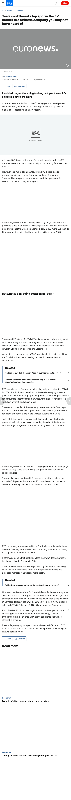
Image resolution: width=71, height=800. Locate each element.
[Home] (3, 10)
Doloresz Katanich (11, 76)
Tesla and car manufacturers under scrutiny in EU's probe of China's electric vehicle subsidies (31, 380)
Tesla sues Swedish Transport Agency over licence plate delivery (33, 373)
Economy (6, 698)
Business (10, 10)
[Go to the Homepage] (9, 3)
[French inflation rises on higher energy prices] (35, 701)
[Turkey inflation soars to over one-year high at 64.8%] (35, 755)
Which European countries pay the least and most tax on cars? (32, 585)
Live (65, 3)
